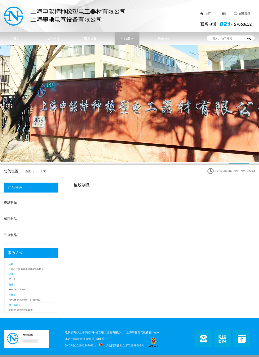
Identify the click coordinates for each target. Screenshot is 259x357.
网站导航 (28, 335)
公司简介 (53, 38)
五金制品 (10, 235)
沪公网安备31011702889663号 (121, 345)
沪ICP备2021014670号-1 (80, 345)
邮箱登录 (244, 13)
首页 (208, 13)
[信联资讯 (79, 338)
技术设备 (90, 38)
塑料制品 (10, 218)
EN (224, 13)
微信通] (90, 338)
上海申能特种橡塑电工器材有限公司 (66, 16)
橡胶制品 (10, 202)
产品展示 (127, 38)
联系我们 (164, 38)
